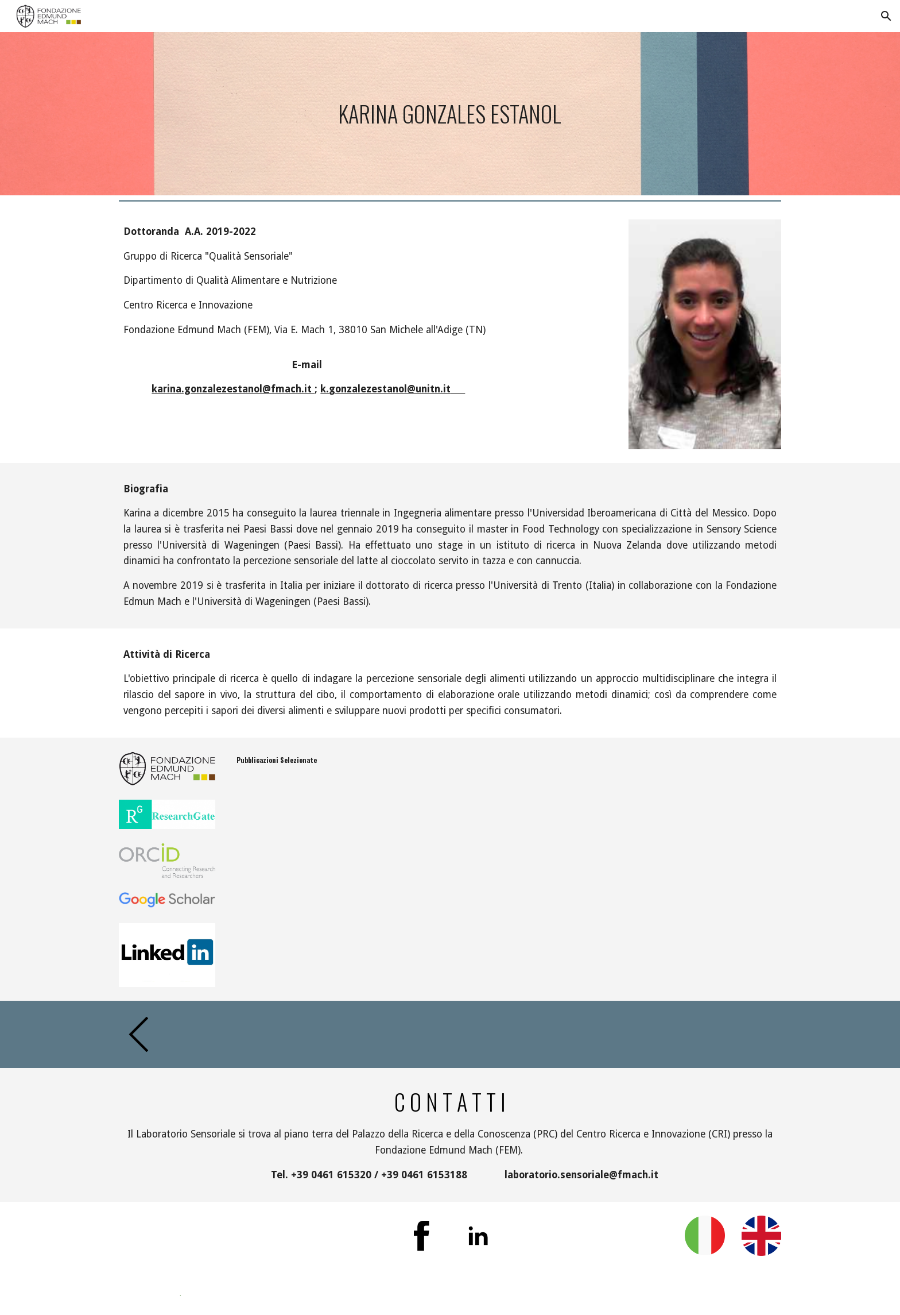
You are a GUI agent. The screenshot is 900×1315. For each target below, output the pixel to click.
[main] (450, 114)
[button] (886, 16)
